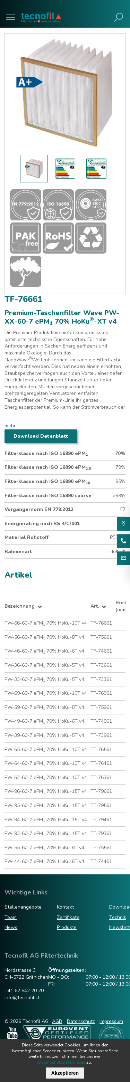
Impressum (111, 1021)
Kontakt (65, 907)
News (11, 927)
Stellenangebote (23, 907)
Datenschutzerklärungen (61, 1062)
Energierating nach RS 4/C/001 (42, 523)
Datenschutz (81, 1021)
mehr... (12, 426)
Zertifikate (68, 917)
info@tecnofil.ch (23, 997)
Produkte (67, 927)
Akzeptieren (65, 1073)
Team (11, 917)
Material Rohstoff (27, 537)
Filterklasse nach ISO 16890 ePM (46, 453)
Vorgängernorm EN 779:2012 (39, 509)
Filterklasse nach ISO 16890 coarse (48, 495)
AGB (57, 1021)
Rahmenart (18, 551)
